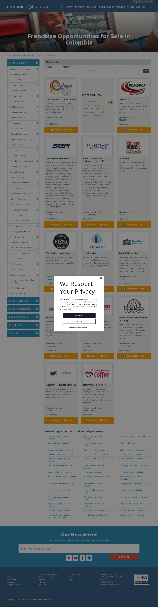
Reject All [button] (79, 321)
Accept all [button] (79, 315)
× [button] (101, 278)
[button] (79, 327)
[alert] (79, 303)
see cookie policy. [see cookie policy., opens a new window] (66, 309)
